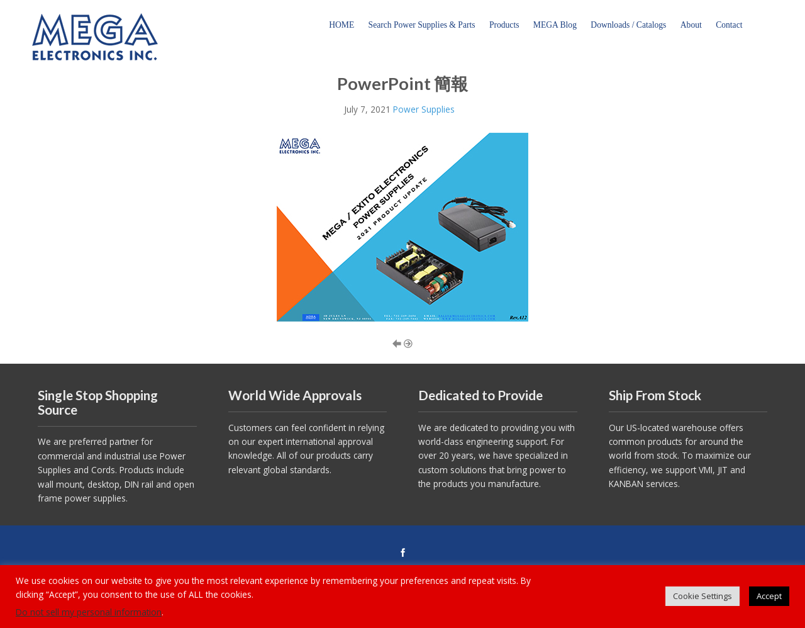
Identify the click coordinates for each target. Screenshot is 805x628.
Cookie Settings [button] (702, 596)
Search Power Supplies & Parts (422, 25)
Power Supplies (424, 109)
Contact (729, 25)
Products (504, 25)
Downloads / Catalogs (628, 25)
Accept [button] (769, 596)
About (691, 25)
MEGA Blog (555, 25)
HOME (341, 25)
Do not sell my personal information (89, 612)
